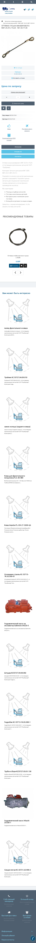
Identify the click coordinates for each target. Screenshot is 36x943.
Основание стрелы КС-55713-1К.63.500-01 (16, 575)
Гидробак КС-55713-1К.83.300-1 (17, 722)
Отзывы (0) (18, 152)
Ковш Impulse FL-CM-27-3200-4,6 (17, 525)
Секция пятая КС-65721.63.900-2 (17, 870)
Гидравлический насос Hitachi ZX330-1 (16, 821)
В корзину (14, 265)
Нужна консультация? (18, 92)
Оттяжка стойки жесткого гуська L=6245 (18, 256)
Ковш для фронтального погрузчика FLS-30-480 (14, 477)
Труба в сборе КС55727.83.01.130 (17, 771)
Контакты (18, 156)
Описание (18, 147)
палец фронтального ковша (16, 328)
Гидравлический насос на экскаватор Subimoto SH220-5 (16, 624)
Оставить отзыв (19, 78)
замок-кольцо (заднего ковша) (17, 427)
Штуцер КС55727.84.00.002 (15, 673)
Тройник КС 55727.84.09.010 (15, 377)
